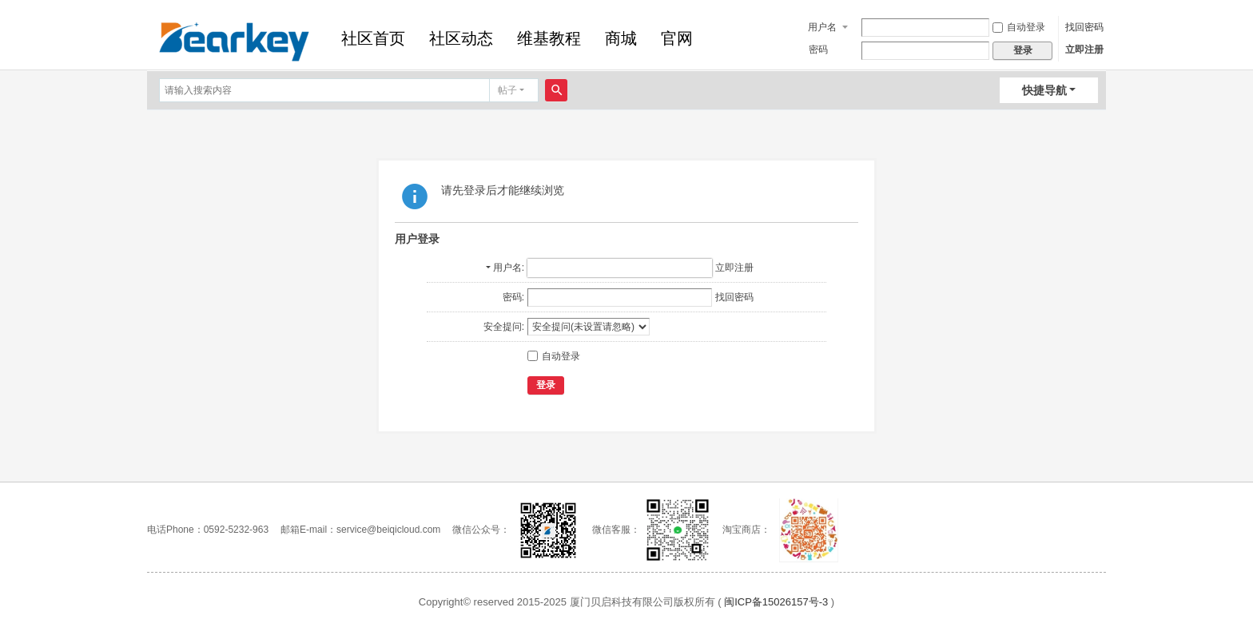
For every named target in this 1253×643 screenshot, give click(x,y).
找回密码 (1084, 27)
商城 (621, 38)
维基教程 (549, 38)
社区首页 (373, 38)
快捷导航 (1044, 90)
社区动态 (461, 38)
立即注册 (1084, 49)
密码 (818, 49)
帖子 (507, 90)
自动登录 (1018, 27)
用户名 (822, 27)
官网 (677, 38)
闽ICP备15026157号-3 (776, 602)
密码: (513, 297)
